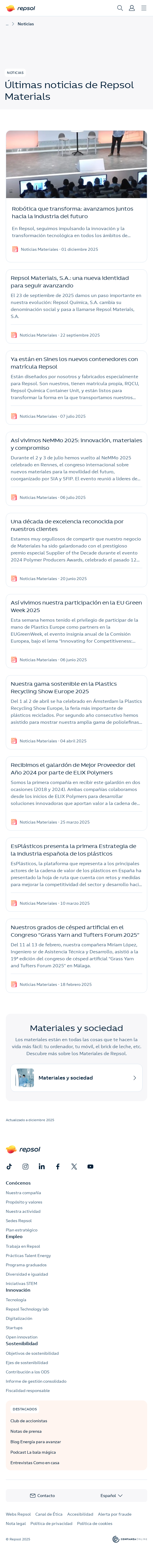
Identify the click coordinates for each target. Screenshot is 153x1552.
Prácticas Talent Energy (28, 1255)
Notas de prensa (26, 1431)
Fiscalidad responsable (28, 1390)
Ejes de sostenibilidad (27, 1362)
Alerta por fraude (115, 1514)
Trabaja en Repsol (23, 1246)
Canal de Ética (49, 1514)
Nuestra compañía (23, 1192)
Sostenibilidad (22, 1343)
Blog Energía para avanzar (35, 1441)
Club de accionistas (28, 1420)
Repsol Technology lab (27, 1309)
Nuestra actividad (23, 1211)
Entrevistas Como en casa (34, 1462)
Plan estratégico (21, 1230)
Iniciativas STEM (21, 1283)
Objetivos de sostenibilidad (32, 1353)
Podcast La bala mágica (33, 1452)
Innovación (18, 1290)
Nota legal (16, 1523)
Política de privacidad (51, 1523)
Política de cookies (94, 1523)
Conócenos (18, 1183)
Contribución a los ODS (27, 1372)
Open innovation (21, 1337)
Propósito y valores (24, 1202)
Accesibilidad (80, 1514)
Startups (14, 1327)
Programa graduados (26, 1264)
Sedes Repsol (19, 1220)
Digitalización (19, 1318)
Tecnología (16, 1299)
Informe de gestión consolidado (36, 1381)
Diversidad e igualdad (27, 1274)
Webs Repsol (18, 1514)
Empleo (14, 1236)
